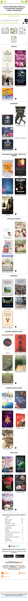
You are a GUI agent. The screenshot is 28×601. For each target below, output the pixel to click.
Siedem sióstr (7, 522)
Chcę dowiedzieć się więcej (7, 596)
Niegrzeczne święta (8, 540)
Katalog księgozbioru (14, 16)
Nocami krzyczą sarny (9, 535)
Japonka (6, 529)
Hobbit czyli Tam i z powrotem (10, 523)
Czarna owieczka (8, 539)
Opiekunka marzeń (8, 528)
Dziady (6, 518)
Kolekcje (17, 23)
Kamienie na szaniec (8, 519)
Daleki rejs (7, 538)
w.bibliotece (13, 566)
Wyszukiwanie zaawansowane (7, 23)
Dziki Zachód (7, 530)
